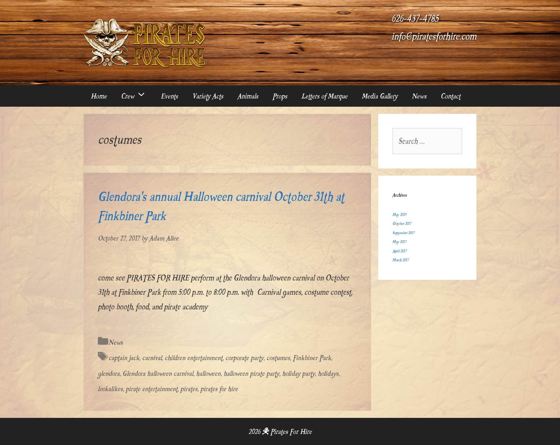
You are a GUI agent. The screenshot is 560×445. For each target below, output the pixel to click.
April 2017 (399, 251)
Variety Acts (207, 96)
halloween (208, 373)
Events (169, 96)
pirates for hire (219, 389)
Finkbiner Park (312, 358)
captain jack (124, 358)
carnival (152, 358)
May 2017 (399, 242)
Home (99, 96)
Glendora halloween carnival (157, 373)
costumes (278, 358)
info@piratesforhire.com (433, 36)
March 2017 (400, 260)
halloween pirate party (251, 373)
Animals (248, 96)
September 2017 (403, 233)
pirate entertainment (152, 389)
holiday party (298, 373)
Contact (450, 96)
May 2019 (399, 215)
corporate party (244, 358)
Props (279, 96)
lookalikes (110, 389)
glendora (109, 373)
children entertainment (193, 358)
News (419, 96)
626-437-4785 (415, 18)
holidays (328, 373)
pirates (189, 389)
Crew (137, 96)
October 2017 (401, 224)
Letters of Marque (324, 96)
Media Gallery (380, 96)
